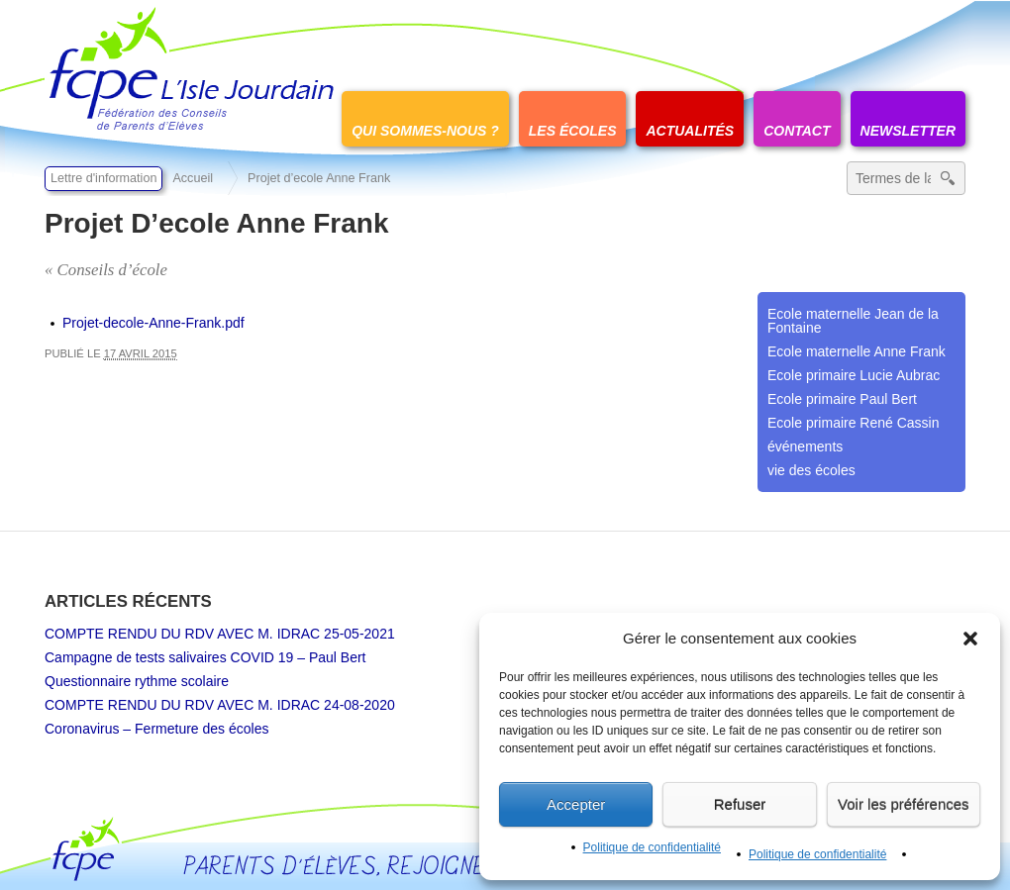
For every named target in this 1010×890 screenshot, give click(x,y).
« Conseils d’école (106, 269)
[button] (970, 638)
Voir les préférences (903, 804)
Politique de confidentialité (652, 847)
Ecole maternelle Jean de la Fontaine (853, 321)
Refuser (740, 804)
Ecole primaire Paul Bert (842, 399)
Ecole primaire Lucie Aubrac (853, 375)
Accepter (576, 804)
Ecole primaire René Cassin (853, 423)
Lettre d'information (103, 178)
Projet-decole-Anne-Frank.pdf (153, 323)
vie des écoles (811, 470)
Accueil (192, 178)
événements (805, 446)
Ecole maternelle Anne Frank (856, 351)
